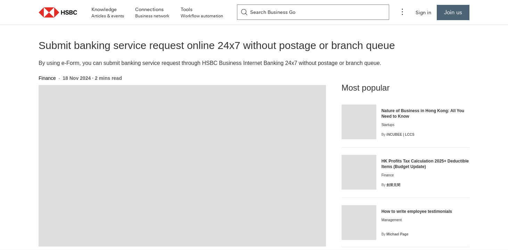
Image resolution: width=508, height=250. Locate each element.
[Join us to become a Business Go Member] (453, 12)
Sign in (423, 12)
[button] (58, 12)
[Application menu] (402, 12)
